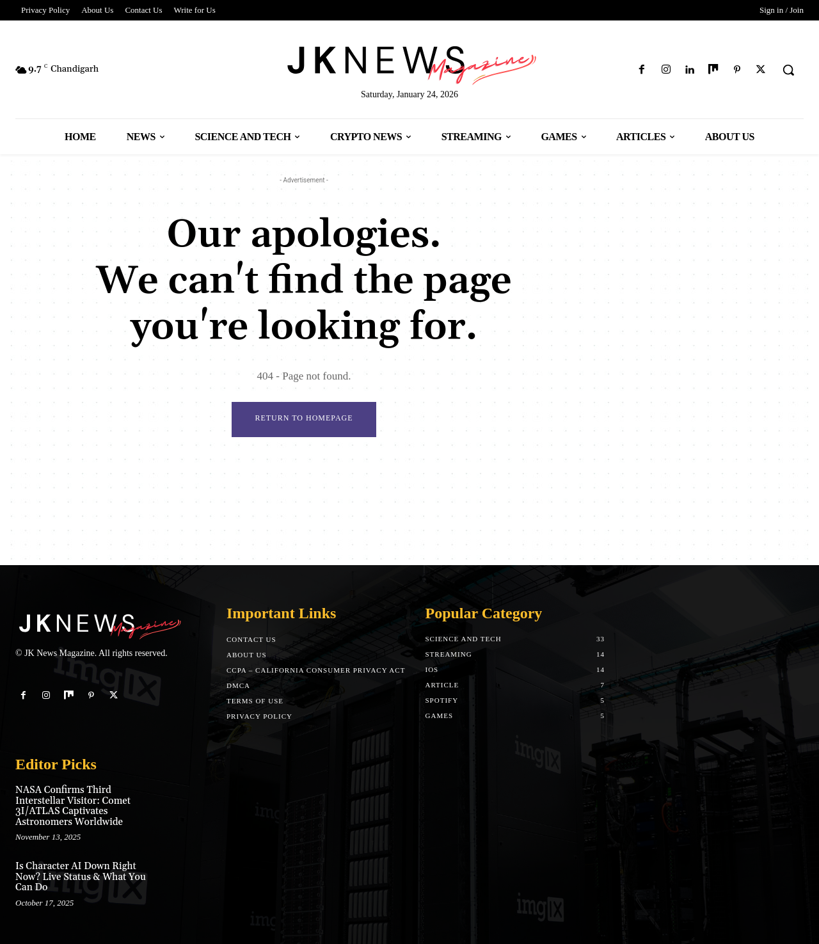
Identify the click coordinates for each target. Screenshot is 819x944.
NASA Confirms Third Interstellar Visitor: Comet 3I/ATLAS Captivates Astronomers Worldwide (73, 806)
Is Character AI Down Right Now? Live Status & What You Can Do (80, 876)
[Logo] (409, 63)
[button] (788, 69)
